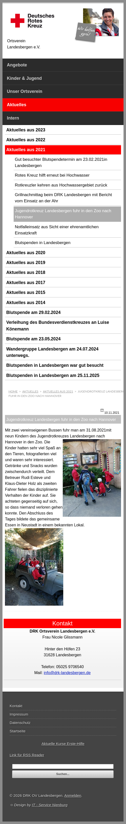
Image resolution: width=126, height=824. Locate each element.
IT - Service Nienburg (49, 805)
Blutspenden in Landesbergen (42, 242)
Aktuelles (16, 104)
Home (13, 391)
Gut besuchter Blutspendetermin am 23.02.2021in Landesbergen (61, 162)
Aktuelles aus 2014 (25, 302)
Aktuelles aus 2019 (25, 262)
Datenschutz (20, 723)
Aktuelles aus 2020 (25, 252)
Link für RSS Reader (27, 755)
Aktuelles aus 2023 (25, 129)
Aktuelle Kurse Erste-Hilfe (62, 744)
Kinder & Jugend (24, 78)
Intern (13, 118)
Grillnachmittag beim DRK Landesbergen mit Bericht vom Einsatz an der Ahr (63, 197)
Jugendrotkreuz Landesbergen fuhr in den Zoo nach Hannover (63, 213)
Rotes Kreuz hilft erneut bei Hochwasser (52, 175)
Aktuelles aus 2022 (25, 139)
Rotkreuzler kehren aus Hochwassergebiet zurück (61, 185)
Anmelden (72, 795)
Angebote (17, 64)
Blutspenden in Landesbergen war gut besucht (54, 365)
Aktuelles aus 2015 (25, 292)
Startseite (18, 731)
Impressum (19, 714)
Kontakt (16, 706)
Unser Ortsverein (24, 91)
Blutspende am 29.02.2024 (33, 312)
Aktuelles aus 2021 (25, 149)
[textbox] (63, 766)
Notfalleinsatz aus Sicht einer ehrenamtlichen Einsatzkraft (57, 230)
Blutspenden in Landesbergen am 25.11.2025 (52, 375)
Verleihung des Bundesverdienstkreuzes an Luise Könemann (57, 325)
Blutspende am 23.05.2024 (33, 338)
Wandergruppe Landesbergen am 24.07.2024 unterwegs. (52, 352)
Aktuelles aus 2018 (25, 272)
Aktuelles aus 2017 (25, 282)
